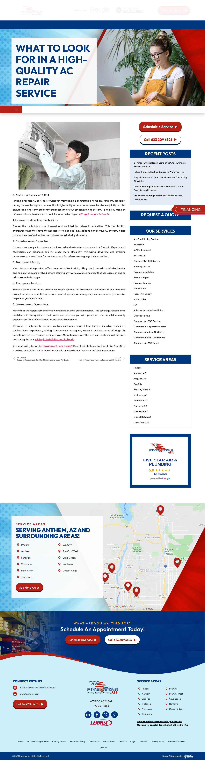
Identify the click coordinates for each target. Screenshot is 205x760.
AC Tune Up (139, 258)
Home (15, 25)
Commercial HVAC (122, 25)
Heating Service (142, 269)
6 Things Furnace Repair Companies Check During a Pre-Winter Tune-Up (160, 167)
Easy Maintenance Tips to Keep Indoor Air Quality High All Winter (161, 182)
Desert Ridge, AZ (142, 419)
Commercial (95, 742)
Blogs (130, 742)
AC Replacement (142, 252)
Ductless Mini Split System (147, 263)
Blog (175, 25)
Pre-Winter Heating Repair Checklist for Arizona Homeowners (158, 200)
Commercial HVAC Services (147, 323)
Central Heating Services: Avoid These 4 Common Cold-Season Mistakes (158, 191)
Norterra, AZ (140, 408)
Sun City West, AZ (142, 392)
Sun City (138, 386)
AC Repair (139, 247)
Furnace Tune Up (142, 285)
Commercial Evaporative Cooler (150, 329)
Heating (61, 25)
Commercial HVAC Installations (149, 340)
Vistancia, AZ (140, 397)
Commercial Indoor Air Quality (149, 334)
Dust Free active (142, 318)
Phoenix (138, 370)
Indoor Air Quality (143, 296)
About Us (164, 25)
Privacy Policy (152, 742)
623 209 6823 (133, 11)
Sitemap (103, 747)
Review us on (80, 10)
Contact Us (186, 25)
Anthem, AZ (140, 375)
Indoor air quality (97, 25)
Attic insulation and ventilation (149, 312)
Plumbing (76, 25)
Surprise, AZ (140, 381)
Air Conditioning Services (36, 25)
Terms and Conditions (169, 742)
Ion (135, 307)
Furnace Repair (141, 280)
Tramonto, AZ (141, 403)
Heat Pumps (140, 291)
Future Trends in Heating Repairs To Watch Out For (159, 174)
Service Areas (145, 25)
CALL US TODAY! (130, 8)
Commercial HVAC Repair (147, 345)
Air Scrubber (140, 302)
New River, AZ (141, 414)
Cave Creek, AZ (141, 425)
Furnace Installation (144, 274)
